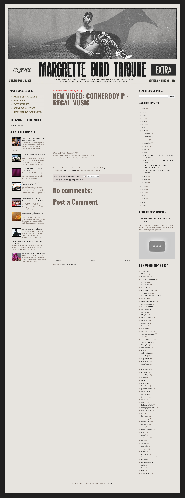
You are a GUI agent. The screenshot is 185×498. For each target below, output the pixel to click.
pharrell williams (146, 429)
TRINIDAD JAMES (148, 334)
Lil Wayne (144, 312)
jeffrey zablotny (146, 389)
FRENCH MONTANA (148, 301)
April (146, 179)
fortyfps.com (108, 168)
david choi (144, 367)
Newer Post (57, 260)
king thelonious (146, 410)
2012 (143, 192)
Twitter (74, 170)
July (145, 149)
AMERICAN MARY (148, 279)
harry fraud (144, 386)
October (146, 140)
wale (142, 471)
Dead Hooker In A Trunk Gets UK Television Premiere (33, 139)
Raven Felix (145, 323)
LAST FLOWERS (147, 307)
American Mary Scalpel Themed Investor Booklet (32, 184)
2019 (143, 118)
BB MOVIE (145, 285)
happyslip (144, 383)
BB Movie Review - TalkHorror (32, 229)
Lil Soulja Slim (146, 309)
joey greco (144, 394)
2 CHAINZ (145, 271)
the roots (144, 460)
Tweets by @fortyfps (16, 125)
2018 (143, 121)
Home (93, 260)
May (145, 176)
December (147, 134)
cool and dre (145, 361)
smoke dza (144, 446)
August (146, 146)
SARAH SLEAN (146, 331)
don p (73, 180)
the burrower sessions (148, 457)
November (147, 137)
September (147, 143)
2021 (143, 112)
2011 (143, 196)
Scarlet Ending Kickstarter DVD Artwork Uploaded (32, 214)
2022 (143, 109)
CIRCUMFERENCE (148, 290)
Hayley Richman (146, 304)
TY (142, 337)
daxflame (144, 372)
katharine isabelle (147, 405)
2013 (143, 189)
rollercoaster (145, 438)
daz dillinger (145, 375)
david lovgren (145, 369)
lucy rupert (144, 416)
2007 (143, 202)
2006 (143, 205)
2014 (143, 186)
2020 (143, 115)
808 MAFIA (145, 277)
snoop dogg (145, 449)
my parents (144, 424)
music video (79, 180)
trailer (143, 465)
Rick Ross (144, 328)
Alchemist (144, 282)
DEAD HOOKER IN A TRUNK (151, 296)
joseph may (145, 397)
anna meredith (145, 348)
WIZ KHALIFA (146, 342)
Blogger (109, 483)
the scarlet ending (147, 462)
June (145, 152)
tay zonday (144, 454)
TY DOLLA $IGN (147, 339)
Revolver (144, 326)
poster (143, 432)
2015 (143, 131)
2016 (143, 128)
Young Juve (145, 345)
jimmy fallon (145, 391)
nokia (143, 427)
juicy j (143, 399)
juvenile (144, 402)
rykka (143, 440)
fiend (143, 380)
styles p (143, 451)
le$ (142, 413)
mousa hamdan (146, 421)
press (143, 435)
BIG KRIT (144, 287)
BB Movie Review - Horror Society (33, 253)
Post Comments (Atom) (69, 264)
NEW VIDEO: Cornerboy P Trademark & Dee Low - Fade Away (33, 200)
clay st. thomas (146, 359)
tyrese (143, 468)
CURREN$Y (145, 293)
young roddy (145, 473)
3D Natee (144, 274)
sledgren (144, 443)
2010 (143, 199)
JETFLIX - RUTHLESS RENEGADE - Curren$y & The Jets (156, 166)
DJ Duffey (144, 298)
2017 (143, 124)
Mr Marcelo (145, 320)
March (146, 182)
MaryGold (144, 315)
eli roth (143, 378)
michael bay (145, 419)
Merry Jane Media (147, 317)
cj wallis (61, 180)
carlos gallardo (146, 353)
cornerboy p (67, 180)
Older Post (128, 260)
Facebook (66, 170)
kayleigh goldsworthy (148, 408)
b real (143, 350)
